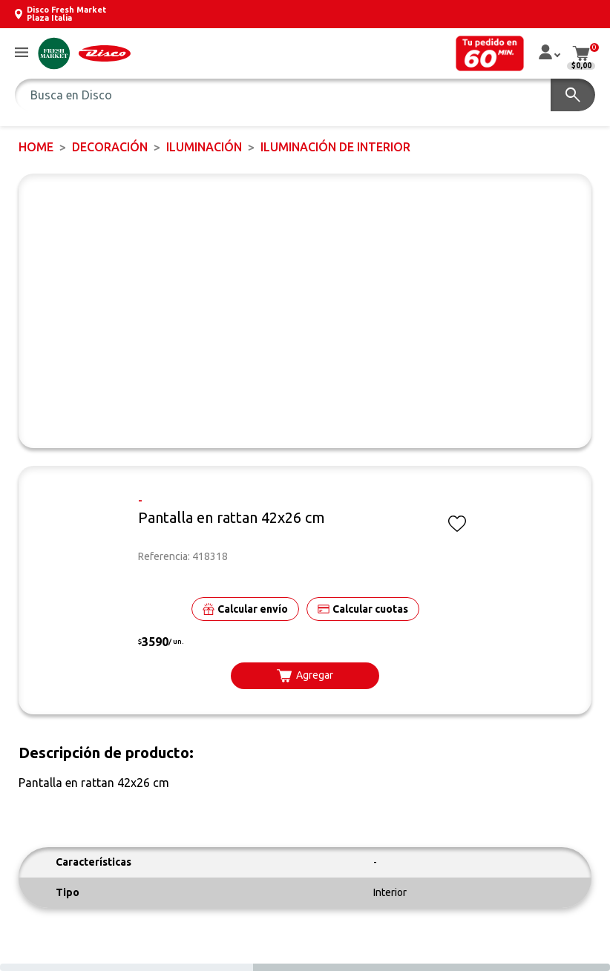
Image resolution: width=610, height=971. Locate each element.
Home (36, 147)
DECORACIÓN (110, 147)
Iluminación (204, 147)
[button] (21, 53)
